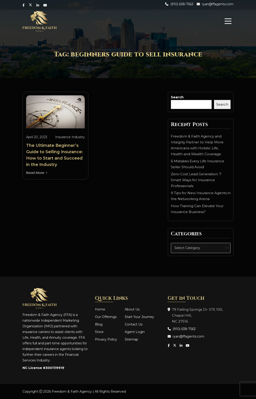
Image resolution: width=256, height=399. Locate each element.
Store (99, 332)
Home (100, 309)
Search (177, 97)
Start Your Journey (139, 317)
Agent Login (135, 332)
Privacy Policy (106, 339)
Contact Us (133, 324)
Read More (36, 172)
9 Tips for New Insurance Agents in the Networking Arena (201, 196)
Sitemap (131, 339)
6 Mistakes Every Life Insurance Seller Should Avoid (197, 164)
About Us (132, 309)
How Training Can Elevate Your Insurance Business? (197, 209)
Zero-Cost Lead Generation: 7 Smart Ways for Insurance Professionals (196, 180)
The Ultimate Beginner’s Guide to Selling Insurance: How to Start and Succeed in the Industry (54, 155)
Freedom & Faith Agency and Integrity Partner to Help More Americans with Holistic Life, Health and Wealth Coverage (197, 145)
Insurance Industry (70, 137)
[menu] (228, 21)
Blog (98, 324)
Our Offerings (106, 317)
